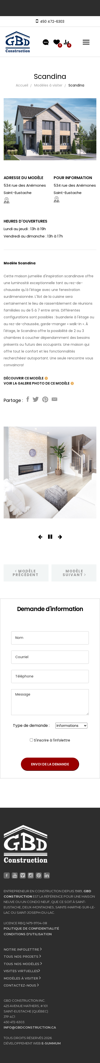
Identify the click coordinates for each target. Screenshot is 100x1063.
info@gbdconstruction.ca (30, 1027)
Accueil (22, 85)
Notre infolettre (23, 948)
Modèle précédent (26, 573)
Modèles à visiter (48, 85)
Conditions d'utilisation (28, 934)
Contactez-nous (21, 984)
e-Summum (51, 1043)
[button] (40, 537)
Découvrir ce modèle (26, 378)
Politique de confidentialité (31, 928)
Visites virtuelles (22, 970)
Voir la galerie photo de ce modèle (39, 383)
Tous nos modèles (23, 963)
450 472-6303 (51, 21)
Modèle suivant (74, 573)
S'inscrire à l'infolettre (52, 740)
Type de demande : (31, 725)
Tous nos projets (22, 956)
